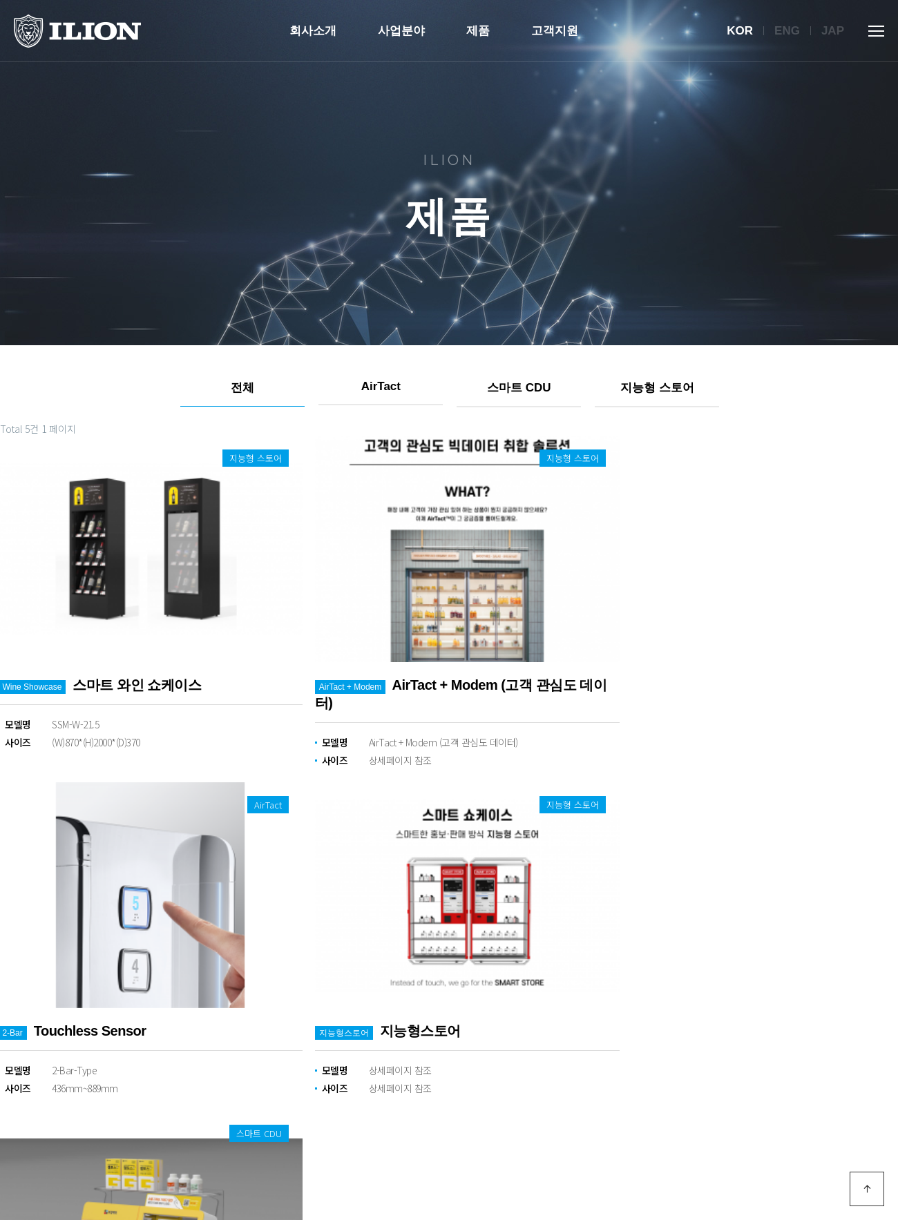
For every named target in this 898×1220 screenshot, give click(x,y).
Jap (832, 30)
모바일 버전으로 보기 (850, 1153)
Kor (740, 30)
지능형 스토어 (657, 387)
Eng (787, 30)
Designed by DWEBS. (251, 1183)
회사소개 (312, 30)
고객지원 (554, 30)
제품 (478, 30)
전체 (242, 387)
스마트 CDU (518, 387)
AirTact (379, 386)
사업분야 (401, 30)
